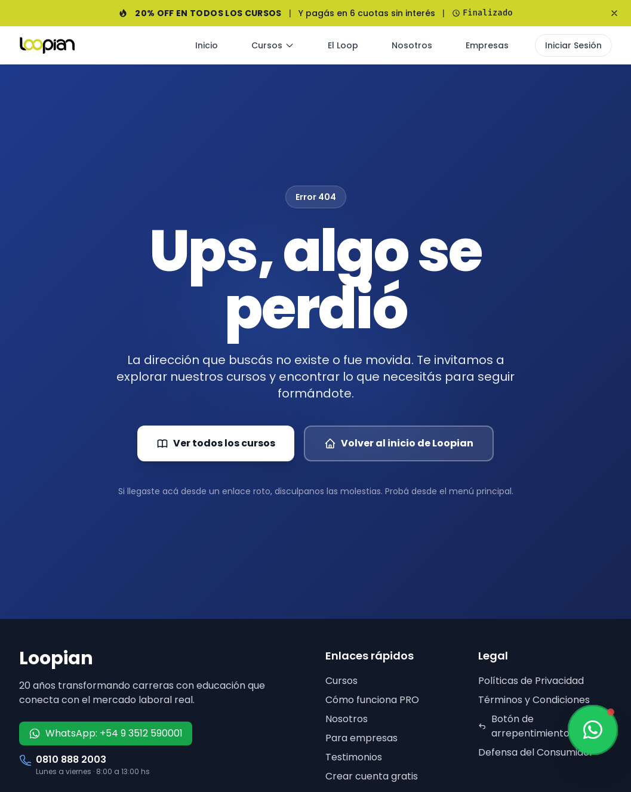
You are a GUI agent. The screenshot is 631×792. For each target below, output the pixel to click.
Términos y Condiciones (534, 700)
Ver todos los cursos (215, 443)
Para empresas (361, 738)
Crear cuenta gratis (371, 776)
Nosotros (412, 45)
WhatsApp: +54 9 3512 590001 (106, 733)
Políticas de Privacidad (531, 681)
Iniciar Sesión (573, 45)
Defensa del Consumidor (535, 752)
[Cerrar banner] (614, 13)
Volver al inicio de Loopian (398, 443)
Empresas (487, 45)
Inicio (206, 45)
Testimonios (353, 757)
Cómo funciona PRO (372, 700)
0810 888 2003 (71, 759)
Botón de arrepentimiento (524, 726)
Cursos (272, 45)
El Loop (343, 45)
